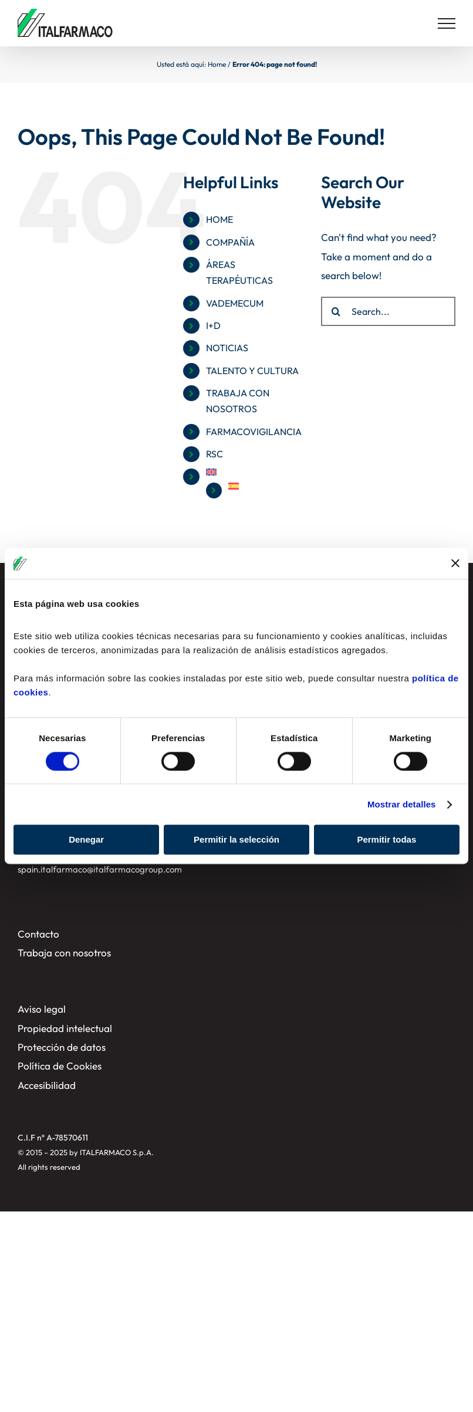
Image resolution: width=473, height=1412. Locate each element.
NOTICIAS (227, 348)
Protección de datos (62, 1047)
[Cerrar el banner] (455, 563)
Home (217, 64)
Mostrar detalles (401, 804)
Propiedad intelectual (65, 1028)
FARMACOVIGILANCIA (254, 431)
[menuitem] (254, 472)
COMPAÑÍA (230, 242)
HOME (219, 219)
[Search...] (388, 311)
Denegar (86, 840)
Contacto (38, 934)
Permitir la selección (236, 840)
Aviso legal (42, 1009)
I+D (213, 325)
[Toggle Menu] (446, 23)
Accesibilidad (47, 1085)
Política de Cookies (60, 1066)
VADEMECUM (234, 303)
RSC (214, 454)
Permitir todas (386, 840)
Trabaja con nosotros (64, 952)
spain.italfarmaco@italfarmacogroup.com (100, 869)
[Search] (335, 311)
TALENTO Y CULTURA (252, 370)
